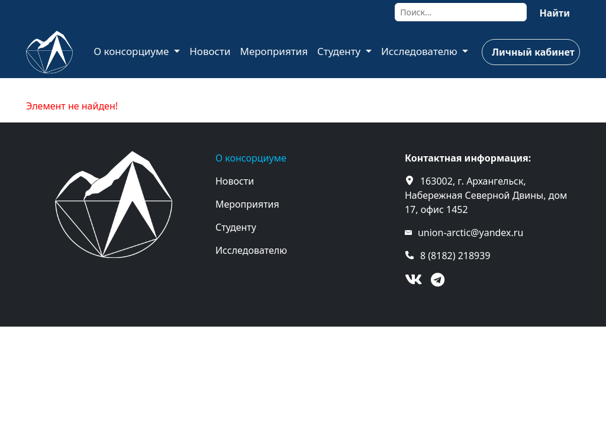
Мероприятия (274, 51)
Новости (209, 51)
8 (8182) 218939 (455, 255)
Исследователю (420, 51)
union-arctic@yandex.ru (470, 232)
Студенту (340, 51)
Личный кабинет (533, 52)
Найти (554, 13)
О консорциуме (133, 51)
